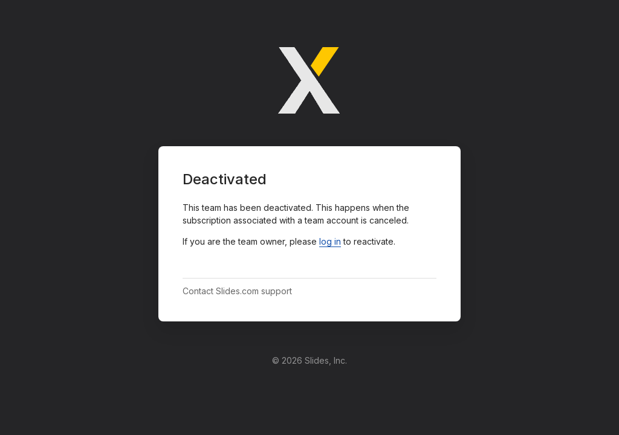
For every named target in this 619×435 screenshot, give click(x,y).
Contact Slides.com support (237, 291)
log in (330, 241)
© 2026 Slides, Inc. (309, 360)
